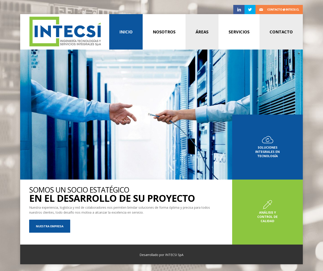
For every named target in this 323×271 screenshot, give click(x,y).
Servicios (239, 32)
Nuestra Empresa (49, 226)
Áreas (202, 32)
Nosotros (164, 32)
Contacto (281, 32)
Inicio (126, 32)
